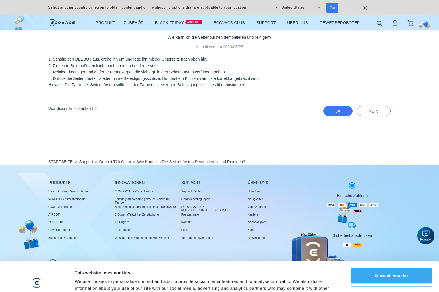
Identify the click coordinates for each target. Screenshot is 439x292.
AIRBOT (54, 214)
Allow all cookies (391, 245)
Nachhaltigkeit (257, 222)
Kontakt (186, 222)
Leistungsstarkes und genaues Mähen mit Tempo (142, 200)
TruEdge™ (122, 222)
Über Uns (254, 191)
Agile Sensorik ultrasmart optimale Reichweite (145, 206)
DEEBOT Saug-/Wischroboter (68, 191)
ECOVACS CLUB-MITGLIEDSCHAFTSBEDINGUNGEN (206, 208)
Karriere (253, 214)
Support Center (191, 191)
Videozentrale (257, 206)
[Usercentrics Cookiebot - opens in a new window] (37, 281)
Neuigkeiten (255, 199)
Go (332, 7)
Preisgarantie (190, 214)
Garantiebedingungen (195, 199)
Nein (373, 111)
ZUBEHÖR (55, 222)
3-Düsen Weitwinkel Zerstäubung (137, 214)
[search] (379, 23)
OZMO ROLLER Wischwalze (134, 191)
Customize (391, 264)
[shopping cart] (410, 23)
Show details (88, 280)
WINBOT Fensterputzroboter (67, 199)
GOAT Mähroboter (60, 206)
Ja (338, 111)
